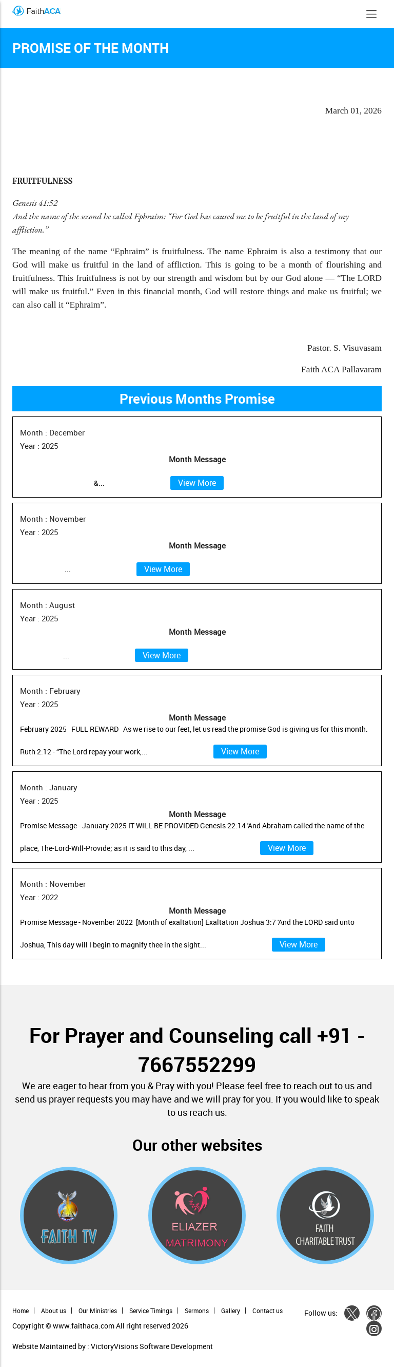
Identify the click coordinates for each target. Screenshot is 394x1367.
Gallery (230, 1310)
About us (53, 1310)
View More (197, 482)
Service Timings (150, 1310)
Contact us (267, 1310)
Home (20, 1310)
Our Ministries (97, 1310)
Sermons (197, 1310)
